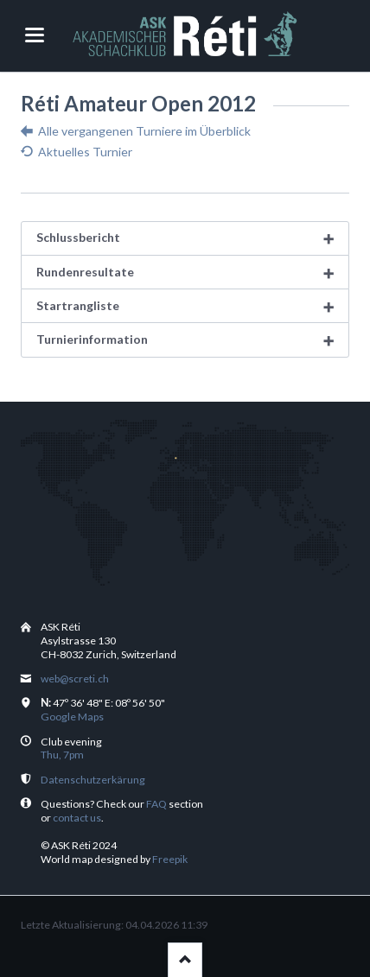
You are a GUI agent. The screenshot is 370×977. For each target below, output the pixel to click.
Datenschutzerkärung (93, 779)
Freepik (170, 859)
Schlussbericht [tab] (78, 237)
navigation (35, 35)
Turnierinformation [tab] (92, 339)
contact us (77, 817)
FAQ (156, 803)
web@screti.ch (75, 678)
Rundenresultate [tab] (85, 271)
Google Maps (72, 716)
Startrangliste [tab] (77, 305)
